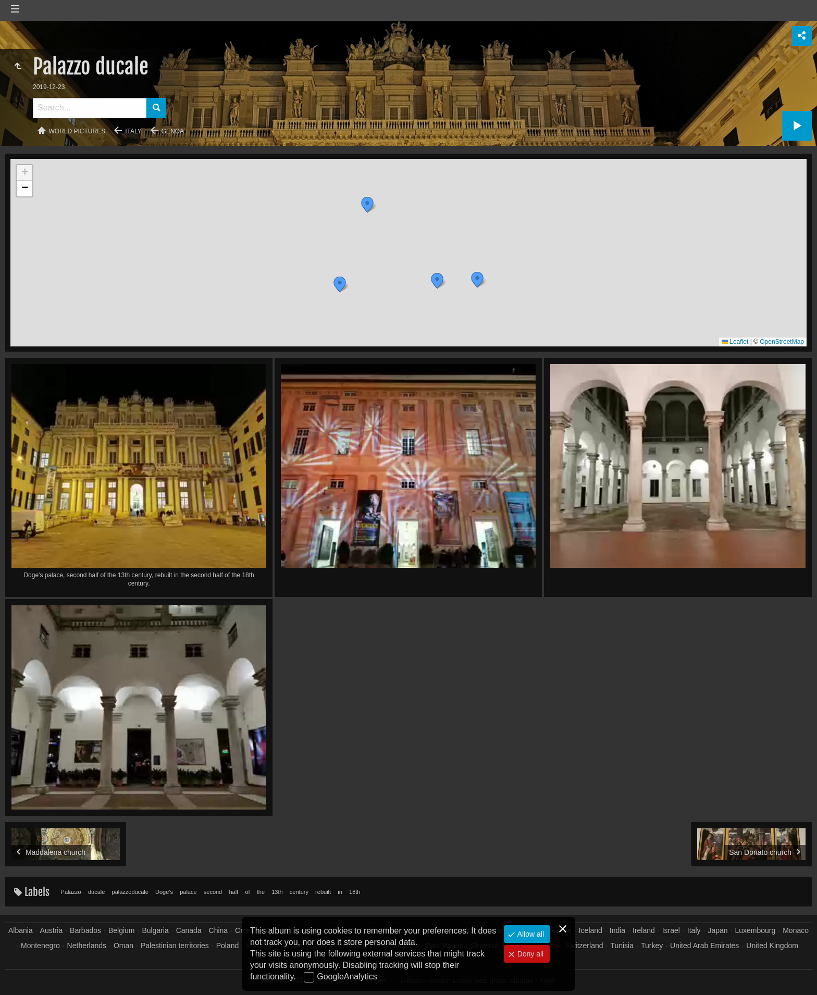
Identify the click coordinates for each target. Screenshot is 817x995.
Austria (51, 930)
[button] (339, 284)
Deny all (529, 954)
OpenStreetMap (782, 341)
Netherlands (87, 945)
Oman (123, 945)
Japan (717, 930)
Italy (133, 131)
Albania (20, 930)
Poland (227, 945)
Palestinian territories (175, 945)
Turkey (652, 945)
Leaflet (735, 341)
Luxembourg (755, 930)
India (617, 930)
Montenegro (40, 945)
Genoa (173, 131)
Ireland (644, 930)
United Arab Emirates (704, 945)
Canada (189, 930)
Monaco (796, 930)
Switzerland (584, 945)
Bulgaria (155, 930)
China (218, 930)
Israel (671, 930)
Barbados (85, 930)
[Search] (89, 108)
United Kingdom (772, 945)
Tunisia (622, 945)
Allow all (529, 934)
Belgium (121, 930)
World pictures (77, 131)
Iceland (590, 930)
